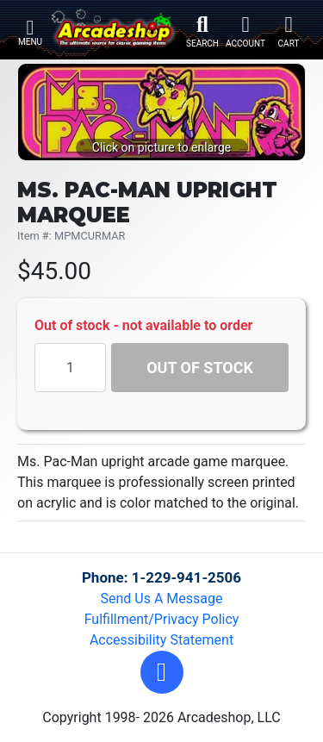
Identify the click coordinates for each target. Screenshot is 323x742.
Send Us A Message (162, 598)
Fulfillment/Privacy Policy (161, 619)
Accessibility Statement (161, 640)
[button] (161, 672)
